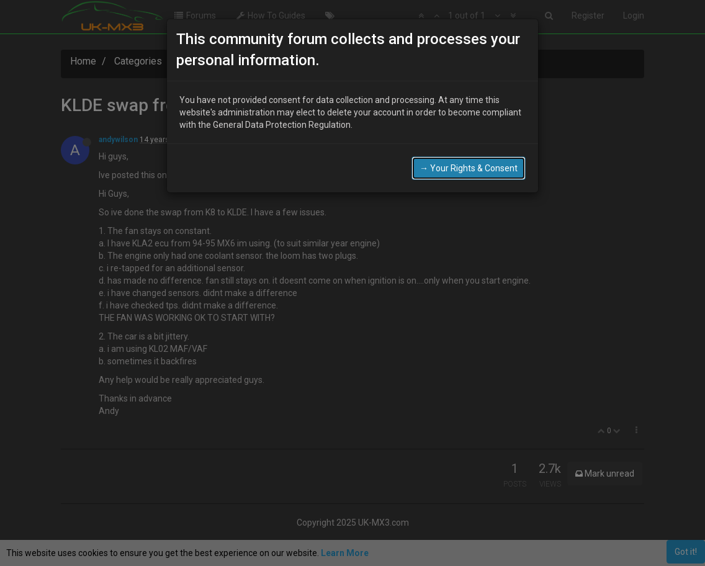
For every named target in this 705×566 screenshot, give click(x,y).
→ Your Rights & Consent (469, 164)
